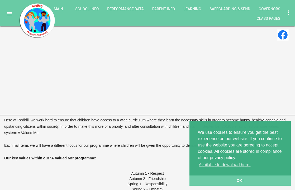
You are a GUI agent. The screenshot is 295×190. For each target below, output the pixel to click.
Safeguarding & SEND (230, 9)
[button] (9, 13)
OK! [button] (240, 180)
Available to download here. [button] (224, 165)
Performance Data (125, 9)
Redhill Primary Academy (37, 21)
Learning (192, 9)
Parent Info (163, 9)
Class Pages (268, 18)
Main (58, 9)
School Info (87, 9)
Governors (269, 9)
